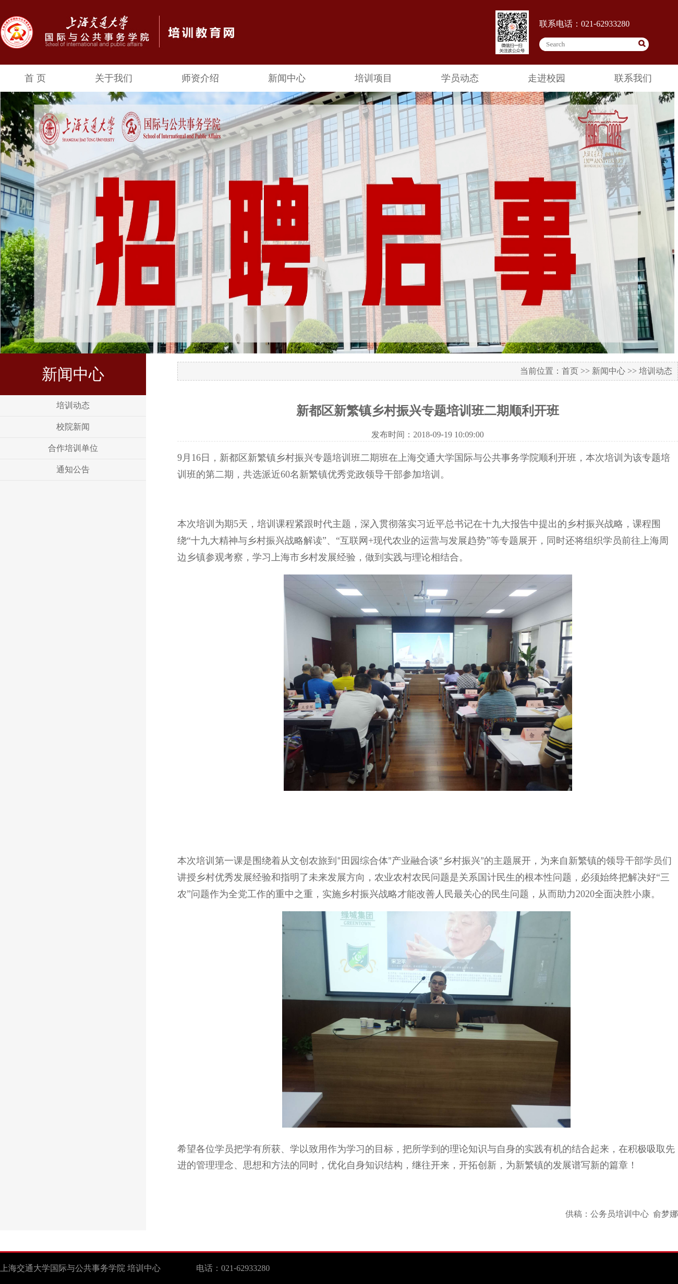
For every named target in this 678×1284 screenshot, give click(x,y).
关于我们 (113, 78)
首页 (570, 370)
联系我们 (633, 78)
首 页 (35, 78)
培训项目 (373, 78)
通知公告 (73, 469)
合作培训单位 (73, 448)
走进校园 (546, 78)
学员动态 (460, 78)
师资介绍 (200, 78)
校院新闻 (73, 426)
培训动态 (73, 405)
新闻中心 (287, 78)
